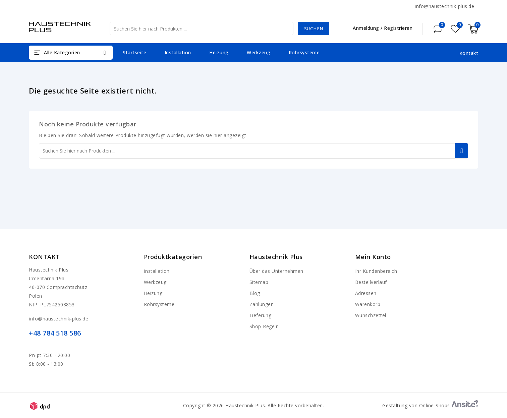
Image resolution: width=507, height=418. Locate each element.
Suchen (313, 28)
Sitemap (259, 282)
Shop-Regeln (264, 326)
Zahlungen (261, 304)
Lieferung (260, 315)
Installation (178, 52)
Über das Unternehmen (276, 271)
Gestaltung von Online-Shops (430, 405)
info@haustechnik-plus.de (444, 6)
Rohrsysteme (304, 52)
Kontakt (44, 257)
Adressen (366, 293)
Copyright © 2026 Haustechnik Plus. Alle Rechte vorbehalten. (253, 405)
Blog (254, 293)
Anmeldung (367, 28)
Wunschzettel (370, 315)
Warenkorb (368, 304)
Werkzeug (258, 52)
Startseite (134, 52)
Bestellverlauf (371, 282)
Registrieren (398, 28)
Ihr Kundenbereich (376, 271)
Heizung (219, 52)
